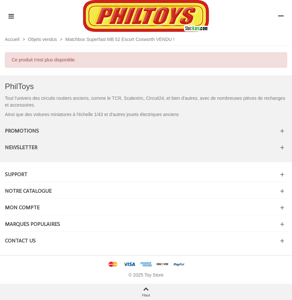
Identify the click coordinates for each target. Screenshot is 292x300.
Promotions (22, 131)
